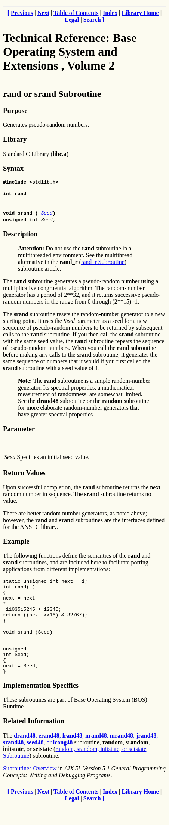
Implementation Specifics (41, 705)
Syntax (13, 168)
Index (110, 13)
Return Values (24, 475)
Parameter (19, 431)
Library (15, 139)
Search (92, 19)
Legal (72, 19)
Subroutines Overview (30, 788)
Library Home (140, 13)
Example (16, 543)
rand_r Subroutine (103, 264)
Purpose (15, 110)
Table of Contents (75, 13)
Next (43, 13)
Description (20, 236)
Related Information (33, 741)
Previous (22, 13)
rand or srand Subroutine (52, 94)
